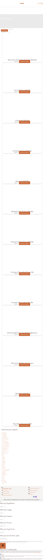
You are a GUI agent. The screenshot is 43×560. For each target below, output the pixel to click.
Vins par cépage (3, 471)
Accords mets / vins (3, 432)
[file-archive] (35, 489)
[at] (8, 494)
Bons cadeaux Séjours (4, 447)
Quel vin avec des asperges (5, 442)
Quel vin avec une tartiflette (5, 446)
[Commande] (5, 32)
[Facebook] (34, 496)
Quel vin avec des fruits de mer (6, 443)
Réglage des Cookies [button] (2, 541)
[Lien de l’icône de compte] (38, 3)
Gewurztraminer (4, 473)
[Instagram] (36, 496)
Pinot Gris (3, 475)
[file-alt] (35, 487)
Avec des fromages (4, 434)
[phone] (8, 490)
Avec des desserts (4, 433)
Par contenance (3, 460)
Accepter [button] (7, 541)
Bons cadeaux (4, 449)
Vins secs (3, 483)
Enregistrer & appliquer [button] (2, 559)
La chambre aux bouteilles (5, 448)
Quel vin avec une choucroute (5, 445)
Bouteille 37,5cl (4, 462)
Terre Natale (3, 458)
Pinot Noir (3, 476)
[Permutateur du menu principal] (42, 3)
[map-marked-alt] (8, 488)
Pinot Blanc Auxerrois (4, 474)
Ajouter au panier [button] (25, 61)
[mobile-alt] (8, 492)
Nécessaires (2, 553)
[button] (21, 3)
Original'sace (3, 457)
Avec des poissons (4, 436)
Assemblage (3, 472)
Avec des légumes (4, 435)
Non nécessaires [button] (2, 556)
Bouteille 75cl (3, 463)
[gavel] (35, 491)
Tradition (3, 459)
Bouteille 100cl (4, 461)
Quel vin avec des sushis (5, 444)
